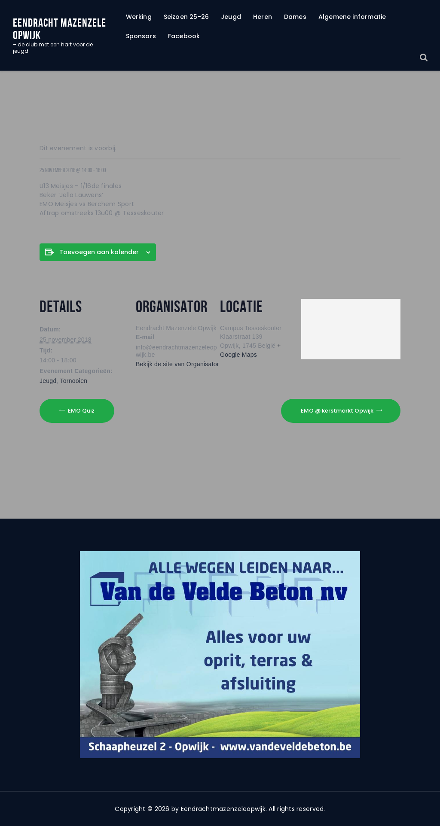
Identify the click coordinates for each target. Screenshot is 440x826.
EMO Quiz (81, 410)
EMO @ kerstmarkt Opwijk (338, 410)
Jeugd (48, 380)
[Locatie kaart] (350, 327)
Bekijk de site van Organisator (177, 364)
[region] (220, 654)
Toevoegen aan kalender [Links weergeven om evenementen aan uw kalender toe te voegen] (99, 252)
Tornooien (74, 380)
